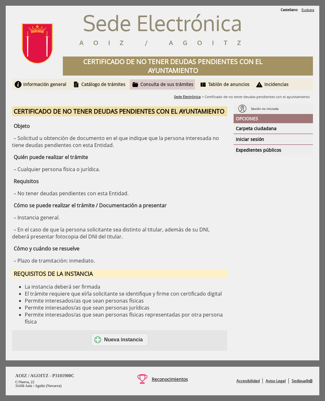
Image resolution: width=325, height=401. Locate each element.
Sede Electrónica (187, 96)
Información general (44, 84)
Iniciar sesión (250, 139)
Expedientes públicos (258, 150)
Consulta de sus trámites (166, 84)
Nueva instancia (118, 339)
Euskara (308, 9)
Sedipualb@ (302, 381)
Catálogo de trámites (103, 84)
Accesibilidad (248, 381)
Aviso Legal (276, 381)
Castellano (289, 9)
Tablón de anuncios (228, 84)
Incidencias (276, 84)
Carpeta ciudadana (256, 128)
